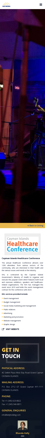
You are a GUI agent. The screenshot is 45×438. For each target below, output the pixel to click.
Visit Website (10, 329)
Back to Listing (35, 225)
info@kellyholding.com (11, 415)
